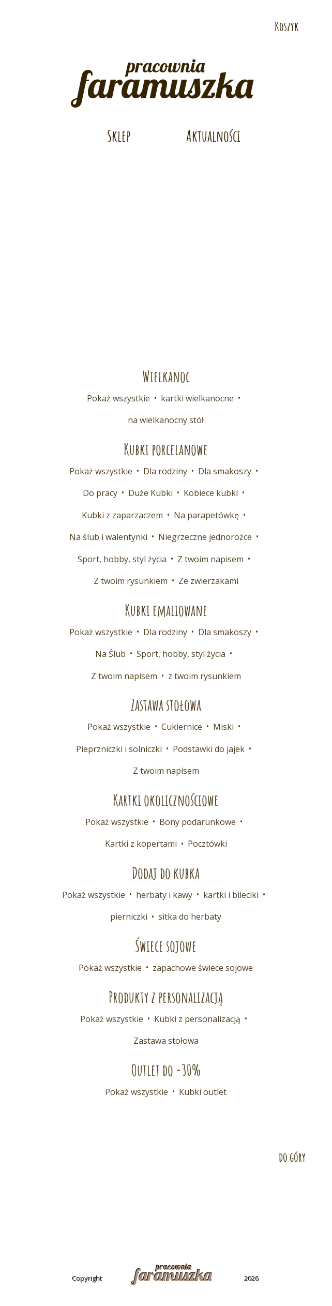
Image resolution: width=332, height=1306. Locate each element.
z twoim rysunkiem (204, 676)
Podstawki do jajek (209, 749)
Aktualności (213, 135)
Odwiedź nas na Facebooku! (28, 27)
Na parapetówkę (206, 515)
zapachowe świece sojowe (203, 967)
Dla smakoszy (224, 471)
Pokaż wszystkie (118, 398)
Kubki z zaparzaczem (122, 515)
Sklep (118, 135)
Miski (223, 726)
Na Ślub (110, 653)
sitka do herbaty (189, 916)
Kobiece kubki (211, 493)
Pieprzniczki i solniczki (119, 749)
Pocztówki (207, 843)
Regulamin (95, 1211)
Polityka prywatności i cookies (197, 1211)
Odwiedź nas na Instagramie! (63, 27)
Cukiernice (181, 726)
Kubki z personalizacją (197, 1019)
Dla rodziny (165, 471)
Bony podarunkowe (197, 822)
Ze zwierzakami (208, 581)
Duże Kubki (150, 493)
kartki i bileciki (231, 894)
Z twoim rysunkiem (131, 581)
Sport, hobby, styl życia (122, 559)
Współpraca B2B (222, 1193)
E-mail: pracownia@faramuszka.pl (103, 8)
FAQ (277, 1193)
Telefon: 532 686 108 (254, 8)
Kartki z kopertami (141, 843)
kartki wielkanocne (197, 398)
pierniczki (128, 916)
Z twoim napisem (210, 559)
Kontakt (64, 1193)
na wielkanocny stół (166, 420)
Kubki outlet (203, 1092)
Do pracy (100, 493)
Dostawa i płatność (136, 1193)
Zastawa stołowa (166, 1040)
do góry (292, 1157)
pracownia (166, 77)
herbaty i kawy (164, 894)
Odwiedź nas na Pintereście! (46, 27)
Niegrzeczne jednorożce (205, 537)
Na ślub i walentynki (108, 537)
